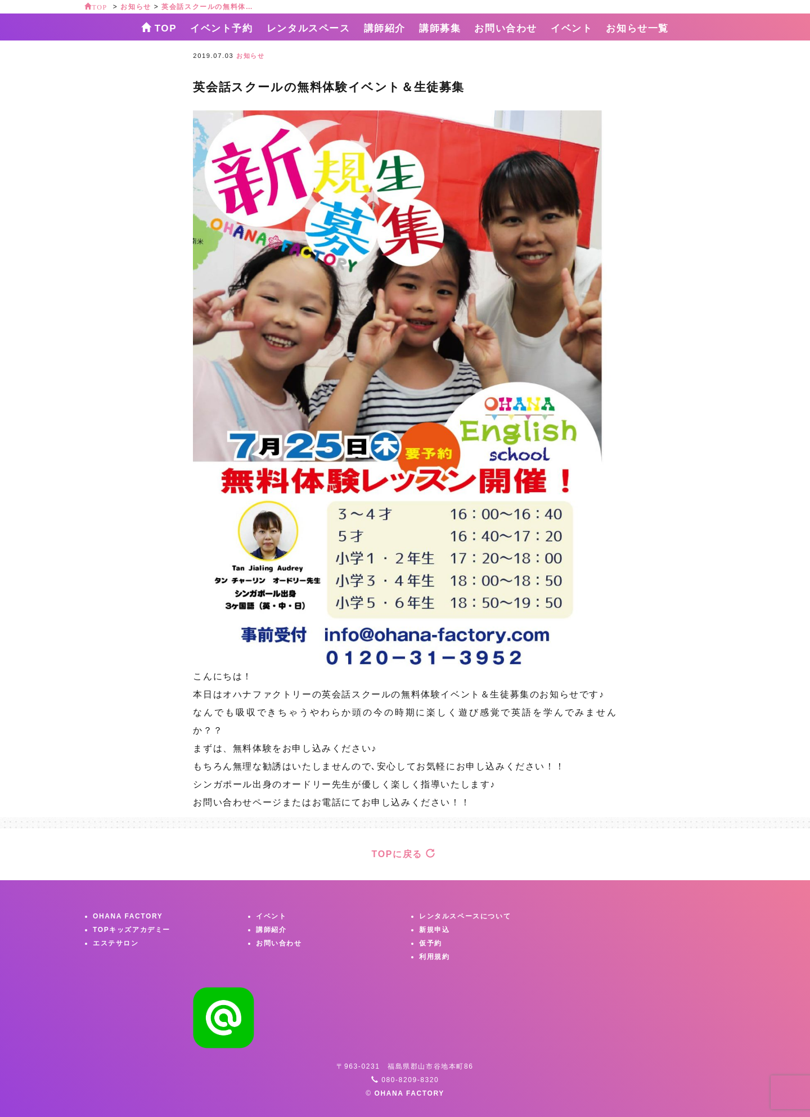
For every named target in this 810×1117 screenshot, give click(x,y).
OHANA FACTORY (128, 916)
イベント (571, 28)
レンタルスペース (308, 28)
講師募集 (440, 28)
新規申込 (434, 930)
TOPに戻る (404, 854)
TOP (159, 28)
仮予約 (430, 943)
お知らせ (250, 55)
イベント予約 (221, 28)
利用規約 (434, 957)
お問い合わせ (505, 28)
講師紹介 (385, 28)
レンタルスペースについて (465, 916)
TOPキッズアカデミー (131, 930)
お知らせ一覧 (637, 28)
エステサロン (116, 943)
